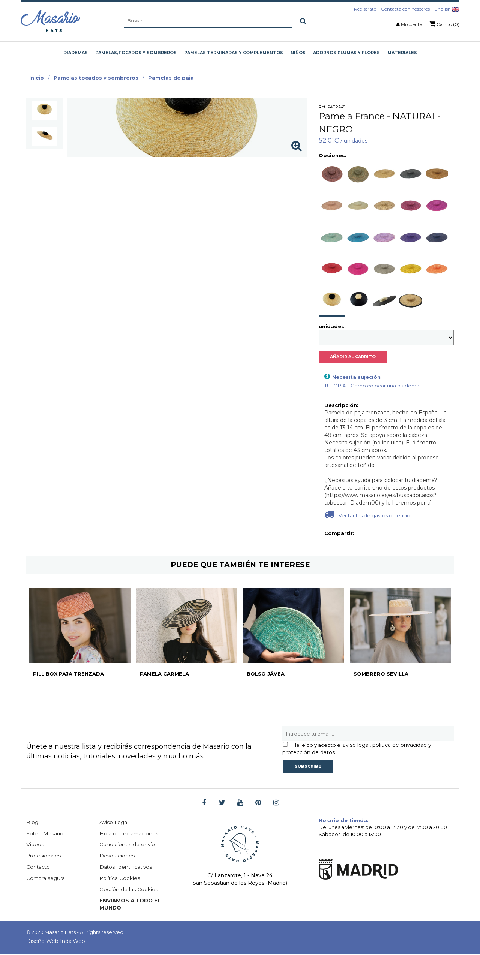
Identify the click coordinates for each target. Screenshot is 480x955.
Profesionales (44, 856)
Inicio (36, 78)
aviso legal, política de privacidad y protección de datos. (356, 749)
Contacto (38, 867)
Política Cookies (120, 878)
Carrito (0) (444, 23)
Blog (32, 822)
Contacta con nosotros (405, 9)
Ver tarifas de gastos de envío (367, 514)
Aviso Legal (114, 822)
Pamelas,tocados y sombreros (96, 78)
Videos (35, 845)
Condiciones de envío (127, 845)
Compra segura (46, 878)
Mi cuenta (411, 24)
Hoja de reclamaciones (129, 833)
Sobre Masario (44, 833)
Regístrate (365, 9)
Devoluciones (117, 856)
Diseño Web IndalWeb (55, 941)
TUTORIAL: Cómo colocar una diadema (371, 386)
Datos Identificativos (126, 867)
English (447, 9)
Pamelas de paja (171, 78)
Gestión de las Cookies (128, 890)
